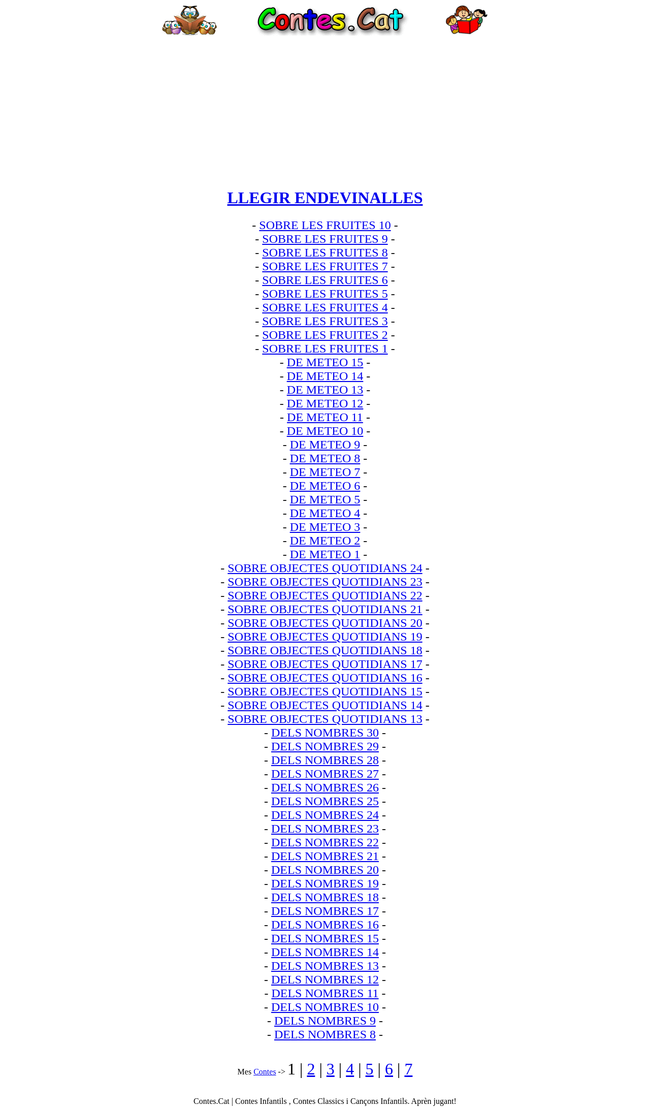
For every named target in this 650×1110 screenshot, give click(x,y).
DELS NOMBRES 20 (325, 869)
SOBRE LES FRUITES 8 (324, 252)
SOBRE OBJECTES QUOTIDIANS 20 (325, 622)
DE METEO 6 (325, 485)
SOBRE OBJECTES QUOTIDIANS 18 (325, 650)
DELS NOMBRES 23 (325, 828)
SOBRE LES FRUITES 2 (324, 334)
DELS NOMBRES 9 (325, 1020)
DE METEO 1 (325, 554)
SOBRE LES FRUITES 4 (324, 307)
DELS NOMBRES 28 (325, 760)
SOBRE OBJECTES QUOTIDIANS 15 (325, 691)
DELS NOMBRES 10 (325, 1006)
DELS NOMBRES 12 (325, 979)
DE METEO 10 (325, 430)
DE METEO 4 (325, 513)
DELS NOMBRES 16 (325, 924)
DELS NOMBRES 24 (325, 814)
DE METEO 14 (325, 376)
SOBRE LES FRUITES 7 (324, 266)
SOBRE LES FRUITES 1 (324, 348)
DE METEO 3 (325, 526)
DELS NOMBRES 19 (325, 883)
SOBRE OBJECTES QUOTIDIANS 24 (325, 568)
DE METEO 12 (325, 403)
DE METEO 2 (325, 540)
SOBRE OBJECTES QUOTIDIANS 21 (325, 609)
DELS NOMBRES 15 (325, 938)
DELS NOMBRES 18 (325, 897)
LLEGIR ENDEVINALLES (325, 197)
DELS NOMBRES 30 (325, 732)
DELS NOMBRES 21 (325, 856)
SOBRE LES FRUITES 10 (325, 225)
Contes (264, 1071)
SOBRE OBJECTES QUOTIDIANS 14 (325, 705)
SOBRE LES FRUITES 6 (324, 280)
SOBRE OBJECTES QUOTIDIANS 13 (325, 718)
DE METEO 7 (325, 472)
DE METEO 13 (325, 389)
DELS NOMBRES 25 (325, 801)
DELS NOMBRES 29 (325, 746)
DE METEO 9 (325, 444)
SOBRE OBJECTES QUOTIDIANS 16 (325, 677)
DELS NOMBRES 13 (325, 965)
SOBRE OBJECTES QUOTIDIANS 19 (325, 636)
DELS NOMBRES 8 (325, 1034)
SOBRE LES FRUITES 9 (324, 238)
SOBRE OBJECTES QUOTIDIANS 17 (325, 664)
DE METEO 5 (325, 499)
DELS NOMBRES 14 (325, 952)
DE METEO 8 (325, 458)
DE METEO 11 (325, 417)
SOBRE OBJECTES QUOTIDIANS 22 (325, 595)
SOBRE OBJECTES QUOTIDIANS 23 (325, 581)
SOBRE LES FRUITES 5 (324, 293)
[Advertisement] (325, 107)
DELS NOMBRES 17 (325, 910)
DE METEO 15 (325, 362)
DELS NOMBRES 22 (325, 842)
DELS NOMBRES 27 (325, 773)
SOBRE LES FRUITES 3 (324, 321)
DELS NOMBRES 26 (325, 787)
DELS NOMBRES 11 (324, 993)
